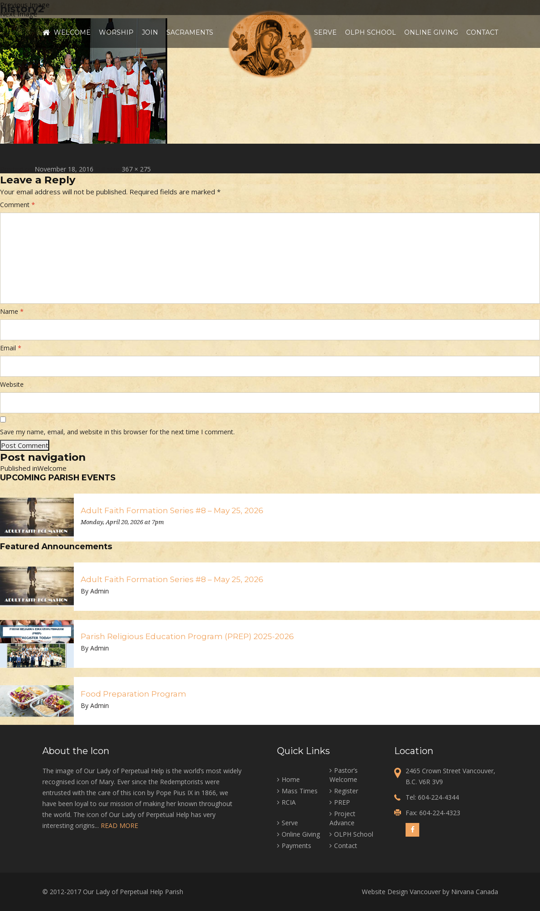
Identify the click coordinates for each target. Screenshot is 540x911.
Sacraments (189, 32)
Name (12, 311)
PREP (342, 802)
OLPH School (370, 32)
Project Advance (342, 818)
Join (150, 32)
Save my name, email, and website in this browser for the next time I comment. (117, 431)
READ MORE (119, 825)
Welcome (72, 32)
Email (10, 348)
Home (46, 32)
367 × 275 (136, 169)
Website (12, 384)
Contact (482, 32)
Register (346, 790)
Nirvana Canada (474, 891)
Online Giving (431, 32)
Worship (116, 32)
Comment (17, 204)
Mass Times (300, 790)
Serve (325, 32)
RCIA (289, 802)
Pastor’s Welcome (343, 775)
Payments (296, 845)
